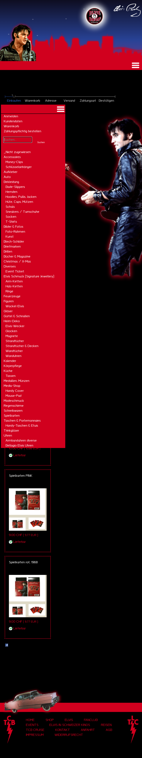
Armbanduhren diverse (21, 440)
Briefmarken (12, 246)
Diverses (10, 266)
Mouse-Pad (13, 396)
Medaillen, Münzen (16, 381)
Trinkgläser (11, 430)
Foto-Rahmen (15, 231)
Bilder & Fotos (13, 226)
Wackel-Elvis (15, 306)
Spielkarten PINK (20, 475)
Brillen (8, 251)
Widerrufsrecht (69, 735)
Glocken (11, 331)
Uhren (8, 435)
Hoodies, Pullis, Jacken (21, 197)
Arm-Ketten (14, 281)
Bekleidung (11, 182)
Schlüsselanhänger (19, 167)
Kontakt (62, 730)
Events (32, 725)
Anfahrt (88, 730)
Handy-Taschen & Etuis (22, 425)
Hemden (11, 192)
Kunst (10, 236)
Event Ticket (15, 271)
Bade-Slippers (15, 187)
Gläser (8, 311)
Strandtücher (15, 341)
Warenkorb (11, 126)
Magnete (12, 336)
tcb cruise (35, 730)
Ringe (9, 291)
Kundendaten (13, 121)
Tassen (11, 376)
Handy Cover (15, 391)
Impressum (35, 735)
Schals (10, 207)
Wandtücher (14, 351)
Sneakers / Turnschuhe (22, 211)
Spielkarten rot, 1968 (23, 562)
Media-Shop (12, 386)
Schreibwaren (13, 410)
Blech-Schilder (14, 241)
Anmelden (11, 116)
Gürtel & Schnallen (17, 316)
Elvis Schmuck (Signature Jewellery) (29, 276)
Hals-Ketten (14, 286)
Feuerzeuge (12, 296)
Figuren (9, 301)
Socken (11, 216)
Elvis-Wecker (15, 326)
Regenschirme (14, 405)
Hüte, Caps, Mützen (19, 202)
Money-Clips (14, 162)
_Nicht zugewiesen (17, 152)
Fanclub (91, 720)
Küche (8, 371)
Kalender (10, 361)
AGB (109, 730)
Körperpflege (13, 366)
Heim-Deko (12, 321)
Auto (7, 177)
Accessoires (12, 157)
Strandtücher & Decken (22, 346)
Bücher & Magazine (17, 256)
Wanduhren (13, 356)
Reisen (106, 725)
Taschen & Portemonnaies (22, 420)
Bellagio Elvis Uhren (19, 445)
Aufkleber (10, 172)
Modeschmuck (14, 400)
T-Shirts (11, 221)
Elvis (69, 720)
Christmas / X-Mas (17, 261)
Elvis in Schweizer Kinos (69, 725)
